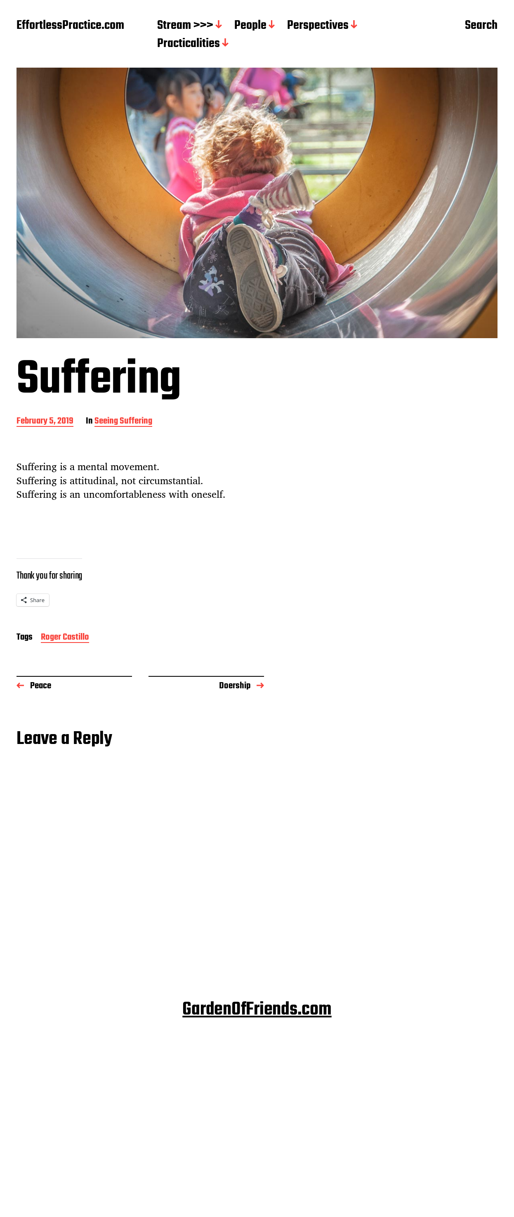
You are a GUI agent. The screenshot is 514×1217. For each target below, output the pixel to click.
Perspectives (318, 26)
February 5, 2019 (45, 422)
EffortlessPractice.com (70, 26)
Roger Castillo (65, 638)
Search (481, 26)
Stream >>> (185, 26)
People (250, 26)
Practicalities (188, 44)
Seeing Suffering (123, 422)
